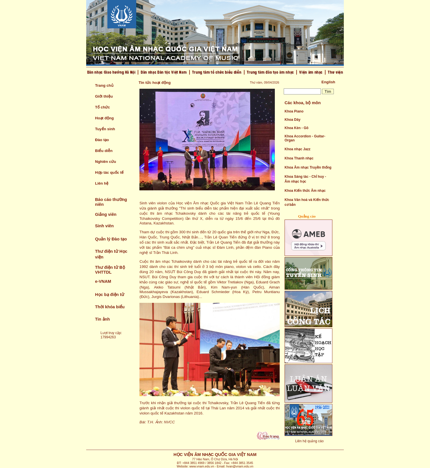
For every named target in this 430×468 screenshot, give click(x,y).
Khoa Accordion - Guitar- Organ (305, 138)
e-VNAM (103, 281)
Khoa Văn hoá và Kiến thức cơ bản (307, 202)
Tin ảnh (102, 319)
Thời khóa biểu (110, 307)
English (328, 82)
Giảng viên (106, 214)
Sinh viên (104, 226)
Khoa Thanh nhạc (299, 158)
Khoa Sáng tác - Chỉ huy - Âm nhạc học (305, 179)
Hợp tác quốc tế (109, 172)
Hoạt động (104, 118)
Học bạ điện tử (109, 294)
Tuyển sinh (105, 129)
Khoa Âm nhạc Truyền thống (308, 167)
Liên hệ (102, 183)
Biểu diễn (104, 151)
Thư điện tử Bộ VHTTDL (110, 270)
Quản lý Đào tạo (111, 239)
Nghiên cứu (105, 161)
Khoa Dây (292, 120)
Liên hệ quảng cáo (309, 441)
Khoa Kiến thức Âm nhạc (305, 191)
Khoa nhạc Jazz (297, 149)
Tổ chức (102, 107)
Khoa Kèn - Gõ (296, 128)
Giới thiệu (104, 96)
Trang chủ (104, 85)
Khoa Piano (294, 111)
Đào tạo (102, 140)
